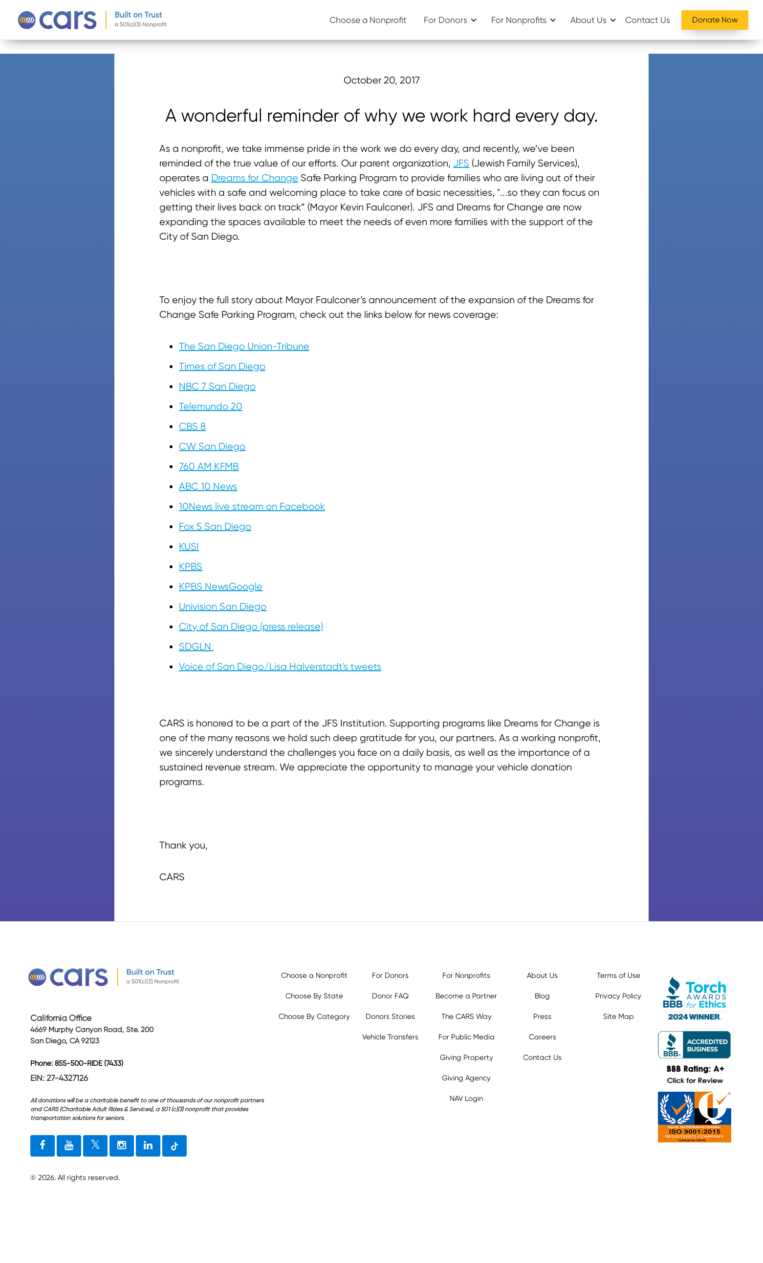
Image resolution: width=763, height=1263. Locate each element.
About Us (588, 20)
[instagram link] (121, 1146)
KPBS (190, 566)
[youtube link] (69, 1146)
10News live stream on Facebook (252, 506)
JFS (461, 163)
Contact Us (647, 20)
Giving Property (466, 1057)
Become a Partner (466, 996)
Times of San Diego (222, 366)
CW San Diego (212, 446)
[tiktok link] (174, 1146)
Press (542, 1016)
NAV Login (466, 1098)
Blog (542, 996)
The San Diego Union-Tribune (244, 346)
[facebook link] (42, 1146)
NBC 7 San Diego (217, 386)
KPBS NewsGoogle (220, 586)
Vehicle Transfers (390, 1037)
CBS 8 (192, 426)
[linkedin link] (148, 1146)
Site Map (618, 1016)
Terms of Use (618, 975)
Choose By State (314, 996)
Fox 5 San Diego (215, 526)
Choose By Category (314, 1016)
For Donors (445, 20)
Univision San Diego (222, 606)
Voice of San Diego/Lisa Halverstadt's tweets (280, 666)
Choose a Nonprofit (368, 20)
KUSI (189, 546)
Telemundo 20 (210, 406)
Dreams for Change (254, 178)
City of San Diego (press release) (251, 626)
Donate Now (715, 19)
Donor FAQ (390, 996)
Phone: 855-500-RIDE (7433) (76, 1063)
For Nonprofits (518, 20)
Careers (542, 1037)
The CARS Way (466, 1016)
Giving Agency (466, 1078)
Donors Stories (390, 1016)
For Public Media (466, 1037)
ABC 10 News (208, 486)
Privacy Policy (618, 996)
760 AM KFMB (209, 466)
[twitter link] (95, 1146)
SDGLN (196, 646)
